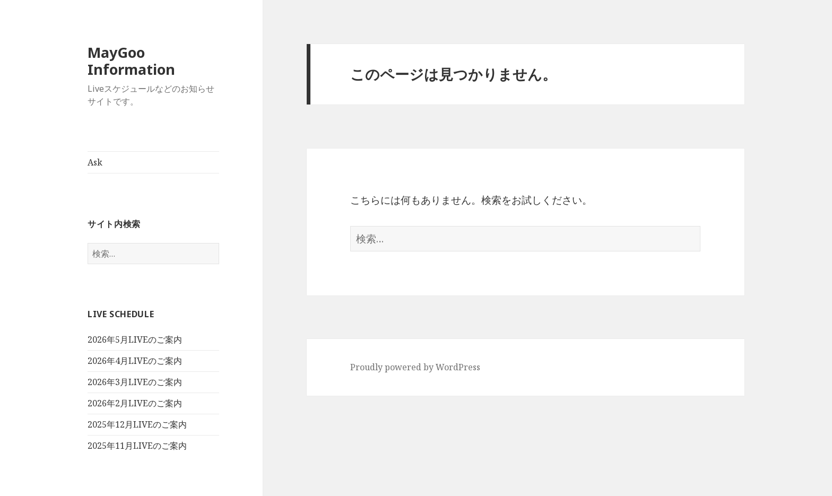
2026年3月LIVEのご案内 (135, 382)
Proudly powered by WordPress (415, 367)
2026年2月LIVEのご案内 (135, 403)
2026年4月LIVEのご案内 (135, 361)
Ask (95, 162)
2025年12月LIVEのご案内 (137, 424)
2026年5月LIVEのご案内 (135, 339)
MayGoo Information (131, 60)
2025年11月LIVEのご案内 (137, 445)
